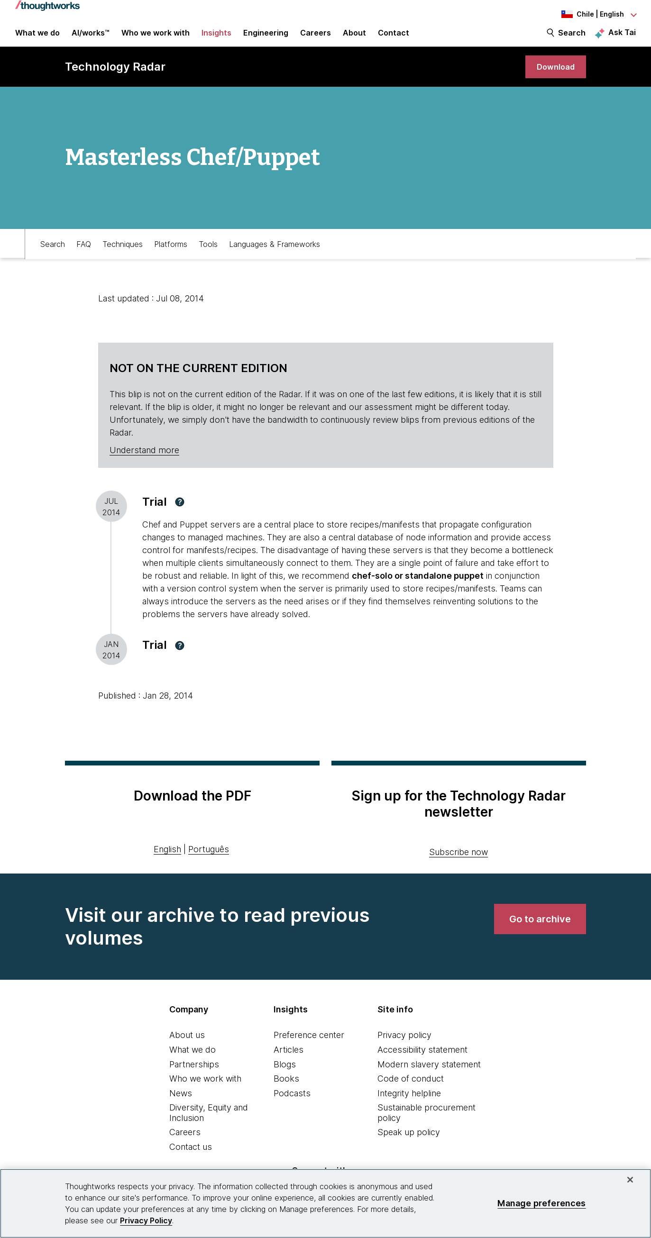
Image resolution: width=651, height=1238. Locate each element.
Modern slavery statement (429, 1076)
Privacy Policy (146, 1220)
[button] (179, 513)
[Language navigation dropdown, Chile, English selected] (584, 14)
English (167, 860)
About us (187, 1047)
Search (572, 39)
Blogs (285, 1076)
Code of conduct (410, 1090)
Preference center (309, 1047)
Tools (208, 254)
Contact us (190, 1158)
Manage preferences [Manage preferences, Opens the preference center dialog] (541, 1203)
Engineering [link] (265, 39)
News (180, 1105)
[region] (325, 1203)
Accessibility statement (422, 1061)
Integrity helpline (409, 1105)
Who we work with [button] (155, 39)
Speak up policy (408, 1144)
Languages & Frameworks (274, 254)
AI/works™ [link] (91, 39)
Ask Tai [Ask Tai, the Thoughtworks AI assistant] (622, 38)
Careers (185, 1144)
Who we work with (205, 1090)
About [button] (354, 39)
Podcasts (292, 1105)
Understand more (144, 461)
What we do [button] (37, 39)
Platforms (170, 254)
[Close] (630, 1179)
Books (286, 1090)
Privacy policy (404, 1047)
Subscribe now (458, 864)
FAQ (83, 254)
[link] (554, 77)
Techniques (122, 254)
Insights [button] (216, 39)
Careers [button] (315, 39)
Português (208, 860)
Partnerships (194, 1076)
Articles (288, 1061)
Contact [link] (393, 39)
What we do (192, 1061)
